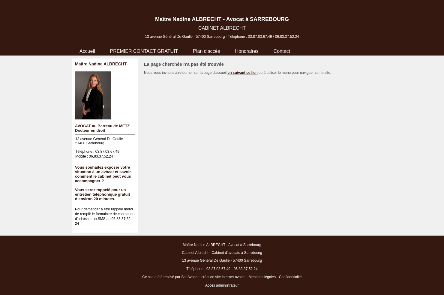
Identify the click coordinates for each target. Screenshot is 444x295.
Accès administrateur (222, 285)
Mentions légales (262, 277)
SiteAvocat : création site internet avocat (213, 277)
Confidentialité (290, 277)
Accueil (87, 51)
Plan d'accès (206, 51)
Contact (282, 51)
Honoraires (246, 51)
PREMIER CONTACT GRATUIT (144, 51)
